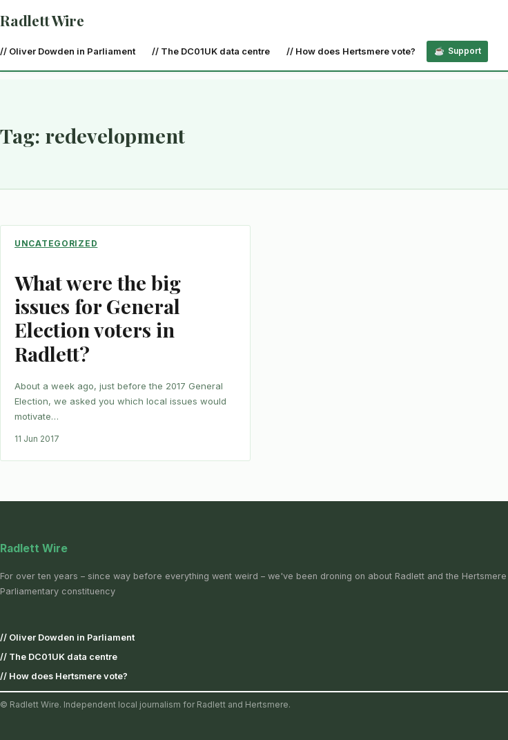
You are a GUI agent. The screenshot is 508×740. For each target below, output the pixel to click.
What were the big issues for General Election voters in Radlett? (97, 318)
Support (464, 51)
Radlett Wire (42, 20)
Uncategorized (55, 243)
